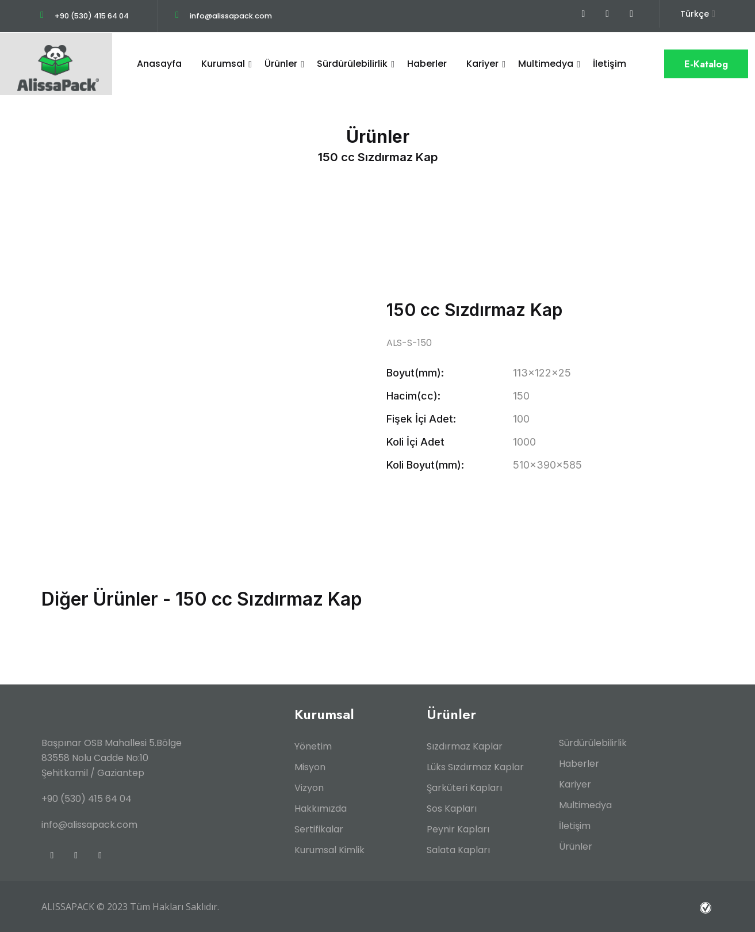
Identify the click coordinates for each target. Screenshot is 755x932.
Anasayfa (159, 63)
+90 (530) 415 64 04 (93, 15)
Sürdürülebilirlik (352, 63)
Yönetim (313, 745)
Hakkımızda (320, 808)
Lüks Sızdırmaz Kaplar (475, 766)
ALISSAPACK (67, 906)
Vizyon (309, 787)
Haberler (427, 63)
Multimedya (545, 63)
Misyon (309, 766)
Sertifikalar (318, 828)
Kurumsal (223, 63)
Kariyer (482, 63)
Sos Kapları (452, 808)
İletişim (609, 63)
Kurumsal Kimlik (329, 849)
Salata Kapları (458, 849)
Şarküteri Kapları (464, 787)
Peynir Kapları (458, 828)
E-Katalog (706, 64)
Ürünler (281, 63)
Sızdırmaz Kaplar (465, 745)
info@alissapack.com (233, 15)
